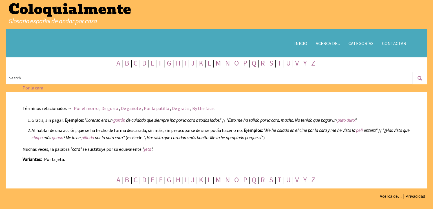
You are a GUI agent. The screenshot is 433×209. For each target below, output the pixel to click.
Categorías (361, 43)
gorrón (119, 120)
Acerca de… (391, 196)
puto (341, 120)
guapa (57, 137)
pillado (87, 137)
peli (359, 130)
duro (350, 120)
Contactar (394, 43)
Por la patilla (156, 108)
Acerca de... (328, 43)
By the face (203, 108)
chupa (37, 137)
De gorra (109, 108)
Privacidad (415, 196)
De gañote (131, 108)
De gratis (180, 108)
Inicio (300, 43)
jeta (147, 149)
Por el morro (86, 108)
